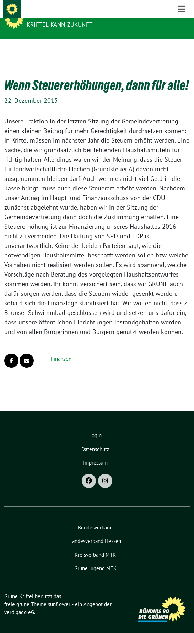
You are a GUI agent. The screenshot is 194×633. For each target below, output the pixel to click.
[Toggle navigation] (181, 50)
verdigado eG (19, 601)
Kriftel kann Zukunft (59, 24)
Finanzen (61, 347)
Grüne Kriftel (50, 15)
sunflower (59, 593)
